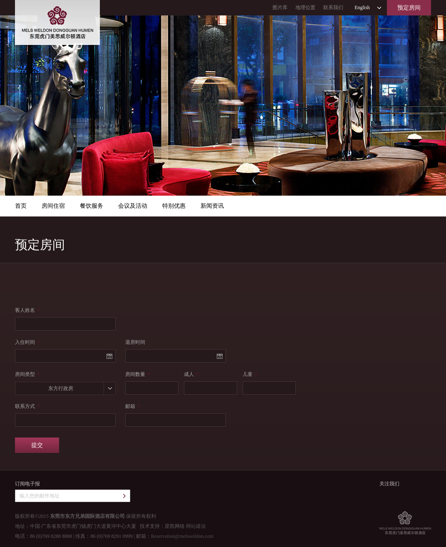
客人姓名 (27, 310)
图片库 (280, 7)
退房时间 (135, 342)
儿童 (250, 374)
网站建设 (196, 526)
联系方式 (27, 406)
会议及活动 (132, 206)
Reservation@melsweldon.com (182, 536)
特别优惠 (174, 206)
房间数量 (137, 374)
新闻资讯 (212, 206)
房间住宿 (53, 206)
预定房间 (409, 8)
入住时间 (27, 342)
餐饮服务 (91, 206)
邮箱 (132, 406)
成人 (191, 374)
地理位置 (305, 7)
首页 (21, 206)
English (362, 7)
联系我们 (333, 7)
